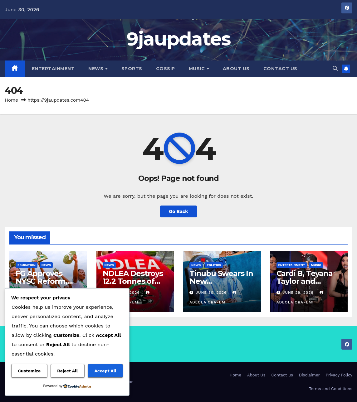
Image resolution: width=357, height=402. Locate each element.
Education (26, 265)
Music (197, 68)
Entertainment (53, 68)
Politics (214, 265)
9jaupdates (179, 38)
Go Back (178, 211)
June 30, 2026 (212, 292)
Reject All (67, 370)
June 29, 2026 (298, 292)
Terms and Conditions (330, 388)
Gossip (165, 68)
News (96, 68)
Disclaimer (309, 375)
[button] (335, 68)
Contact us (280, 68)
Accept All (105, 370)
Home (11, 100)
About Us (236, 68)
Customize (29, 370)
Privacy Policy (339, 375)
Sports (131, 68)
